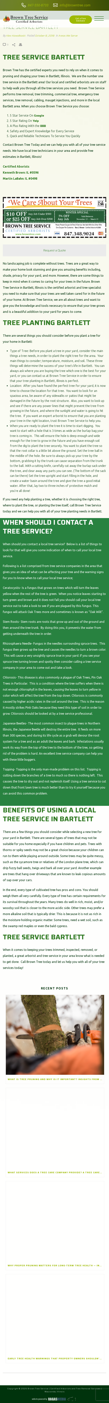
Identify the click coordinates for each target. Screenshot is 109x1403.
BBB (43, 126)
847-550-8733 (38, 5)
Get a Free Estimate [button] (80, 19)
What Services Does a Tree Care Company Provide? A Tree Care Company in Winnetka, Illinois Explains (56, 1172)
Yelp (36, 120)
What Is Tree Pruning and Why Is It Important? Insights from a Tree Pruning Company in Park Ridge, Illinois (56, 1079)
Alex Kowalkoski (16, 36)
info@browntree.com (75, 5)
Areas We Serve (68, 36)
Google (39, 115)
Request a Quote (54, 250)
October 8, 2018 (44, 36)
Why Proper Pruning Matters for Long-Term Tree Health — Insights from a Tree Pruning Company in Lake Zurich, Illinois (56, 1265)
